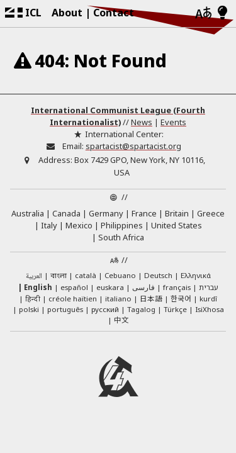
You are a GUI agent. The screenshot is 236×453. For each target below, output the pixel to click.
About (67, 13)
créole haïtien (72, 298)
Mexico (79, 225)
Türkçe (175, 309)
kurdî (208, 298)
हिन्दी (32, 298)
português (65, 309)
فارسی (143, 287)
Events (173, 122)
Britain (177, 213)
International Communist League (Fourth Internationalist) (118, 116)
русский (105, 309)
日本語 (151, 298)
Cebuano (120, 275)
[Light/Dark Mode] (222, 13)
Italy (49, 225)
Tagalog (141, 309)
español (74, 287)
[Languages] (203, 13)
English (38, 287)
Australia (27, 213)
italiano (118, 298)
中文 (121, 320)
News (141, 122)
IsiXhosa (209, 309)
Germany (106, 213)
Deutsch (158, 275)
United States (176, 225)
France (144, 213)
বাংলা (58, 276)
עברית (208, 287)
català (85, 275)
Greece (211, 213)
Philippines (122, 225)
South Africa (121, 237)
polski (29, 309)
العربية (34, 276)
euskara (110, 287)
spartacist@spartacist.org (133, 146)
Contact (113, 13)
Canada (66, 213)
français (177, 287)
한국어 (181, 298)
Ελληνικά (196, 275)
